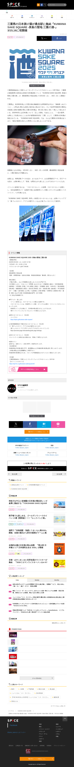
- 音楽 (40, 724)
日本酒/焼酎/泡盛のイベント (36, 485)
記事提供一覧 (19, 745)
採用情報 (42, 745)
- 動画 (56, 724)
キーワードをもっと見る (58, 706)
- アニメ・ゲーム (43, 734)
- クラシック (42, 731)
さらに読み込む (42, 678)
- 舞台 (40, 726)
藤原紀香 (55, 697)
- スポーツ (41, 739)
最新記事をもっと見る (58, 623)
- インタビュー (59, 729)
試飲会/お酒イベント (17, 485)
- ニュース (58, 726)
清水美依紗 (38, 693)
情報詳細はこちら (33, 369)
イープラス (11, 711)
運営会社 (11, 745)
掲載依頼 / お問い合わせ (31, 745)
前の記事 (12, 474)
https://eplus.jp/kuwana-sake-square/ (21, 319)
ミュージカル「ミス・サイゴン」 (21, 693)
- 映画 (40, 741)
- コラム (57, 734)
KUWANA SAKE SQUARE (18, 489)
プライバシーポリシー (59, 745)
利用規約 (49, 745)
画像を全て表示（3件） (37, 85)
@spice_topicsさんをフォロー (16, 732)
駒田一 (12, 689)
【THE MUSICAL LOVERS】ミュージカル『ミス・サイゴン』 (29, 697)
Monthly (56, 580)
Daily (17, 580)
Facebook (13, 725)
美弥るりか (14, 701)
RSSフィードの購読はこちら (38, 431)
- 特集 (56, 736)
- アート (41, 736)
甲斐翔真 (30, 689)
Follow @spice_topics (22, 447)
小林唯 (21, 689)
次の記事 (61, 474)
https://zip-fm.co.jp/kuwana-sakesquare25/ (22, 364)
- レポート (58, 731)
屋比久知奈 (41, 689)
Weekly (37, 580)
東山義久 (51, 689)
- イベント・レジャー (44, 729)
